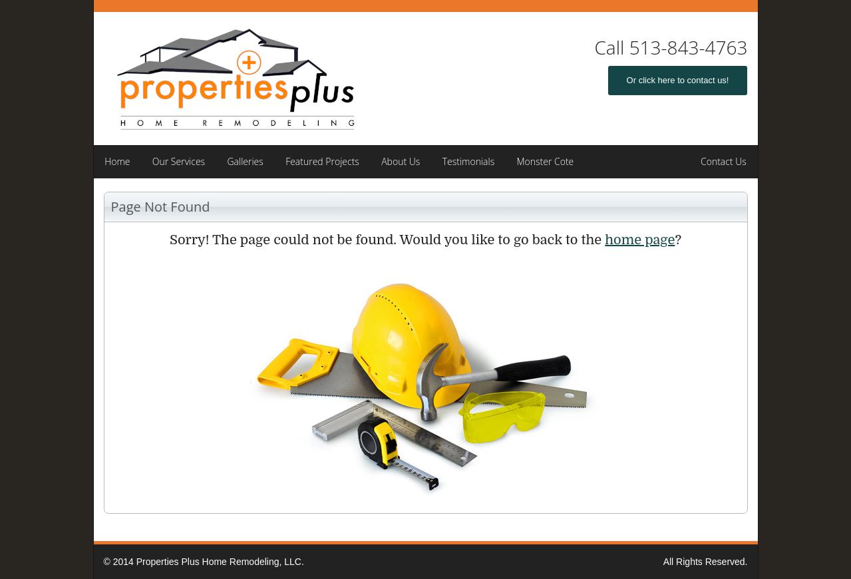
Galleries (245, 161)
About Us (400, 161)
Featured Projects (322, 161)
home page (640, 240)
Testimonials (468, 161)
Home (117, 161)
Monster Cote (545, 161)
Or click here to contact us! (678, 80)
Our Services (178, 161)
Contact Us (724, 161)
